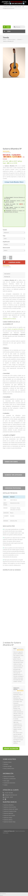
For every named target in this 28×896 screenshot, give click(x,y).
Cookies (5, 785)
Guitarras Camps (8, 817)
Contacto (6, 764)
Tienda (4, 39)
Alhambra (19, 39)
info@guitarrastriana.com (8, 8)
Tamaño (5, 229)
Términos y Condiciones (10, 778)
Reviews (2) (7, 276)
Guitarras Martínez (8, 813)
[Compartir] (2, 893)
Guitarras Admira (8, 819)
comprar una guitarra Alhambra (15, 329)
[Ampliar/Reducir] (5, 893)
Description (7, 273)
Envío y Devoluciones (9, 768)
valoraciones (7, 152)
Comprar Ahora (14, 262)
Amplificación (6, 241)
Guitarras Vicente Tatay (9, 822)
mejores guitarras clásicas (9, 318)
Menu (7, 31)
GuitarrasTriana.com (9, 831)
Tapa (4, 235)
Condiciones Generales (9, 783)
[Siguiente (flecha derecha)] (2, 895)
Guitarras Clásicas (11, 39)
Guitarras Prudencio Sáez (10, 811)
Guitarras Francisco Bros (10, 807)
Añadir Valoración (11, 748)
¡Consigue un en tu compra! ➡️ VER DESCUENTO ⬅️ (14, 2)
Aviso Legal (6, 780)
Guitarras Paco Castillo (9, 815)
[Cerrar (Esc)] (0, 893)
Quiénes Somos (7, 762)
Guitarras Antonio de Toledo (11, 809)
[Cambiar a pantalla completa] (3, 893)
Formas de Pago (8, 766)
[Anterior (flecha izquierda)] (0, 895)
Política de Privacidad (9, 776)
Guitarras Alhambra (9, 805)
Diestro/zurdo (6, 247)
